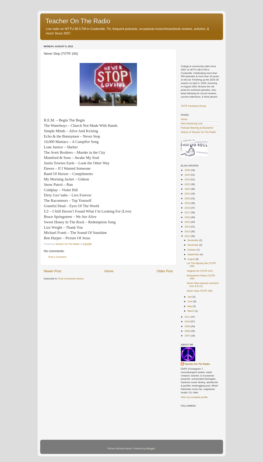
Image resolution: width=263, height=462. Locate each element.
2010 (187, 321)
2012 (187, 236)
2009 (187, 326)
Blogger (151, 448)
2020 (187, 198)
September (194, 254)
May (190, 306)
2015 (187, 222)
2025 (187, 174)
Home (109, 271)
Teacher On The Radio (78, 21)
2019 (187, 203)
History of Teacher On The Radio (198, 132)
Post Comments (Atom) (71, 278)
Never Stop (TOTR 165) (199, 290)
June (190, 301)
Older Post (165, 271)
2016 (187, 217)
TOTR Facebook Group (193, 106)
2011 (187, 316)
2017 (187, 212)
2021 (187, 193)
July (190, 296)
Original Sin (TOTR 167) (200, 271)
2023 (187, 184)
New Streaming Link (192, 123)
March (191, 311)
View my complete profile (194, 397)
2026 (187, 170)
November (193, 245)
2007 (187, 335)
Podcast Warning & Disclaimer (197, 127)
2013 (187, 231)
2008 (187, 331)
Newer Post (52, 271)
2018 (187, 207)
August (192, 259)
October (192, 249)
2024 (187, 179)
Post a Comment (57, 257)
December (193, 240)
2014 (187, 226)
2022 (187, 189)
